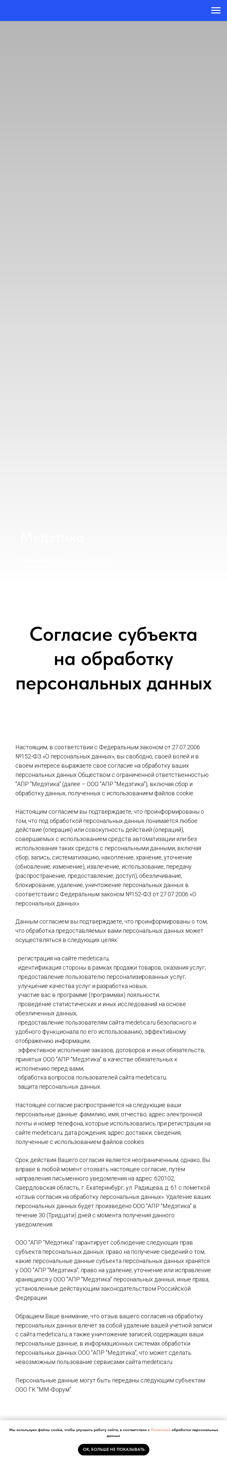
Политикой (161, 1429)
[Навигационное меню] (215, 10)
